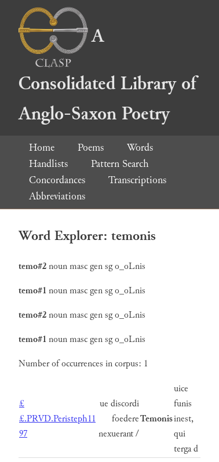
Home (41, 147)
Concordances (57, 180)
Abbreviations (57, 196)
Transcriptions (137, 180)
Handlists (48, 164)
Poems (91, 147)
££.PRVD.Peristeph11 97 (57, 419)
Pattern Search (120, 164)
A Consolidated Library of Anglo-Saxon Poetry (107, 75)
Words (140, 147)
